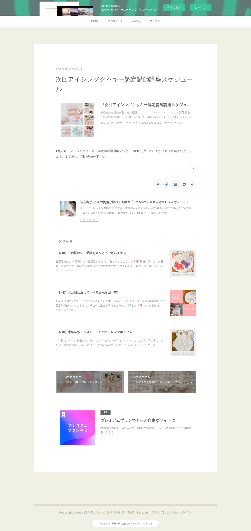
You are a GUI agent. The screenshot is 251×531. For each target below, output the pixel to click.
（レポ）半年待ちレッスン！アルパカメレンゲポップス (94, 332)
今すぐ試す (174, 7)
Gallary (136, 21)
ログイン (200, 7)
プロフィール (115, 21)
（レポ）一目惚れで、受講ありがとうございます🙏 (91, 253)
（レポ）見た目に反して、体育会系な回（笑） (88, 292)
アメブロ (154, 21)
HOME (95, 21)
